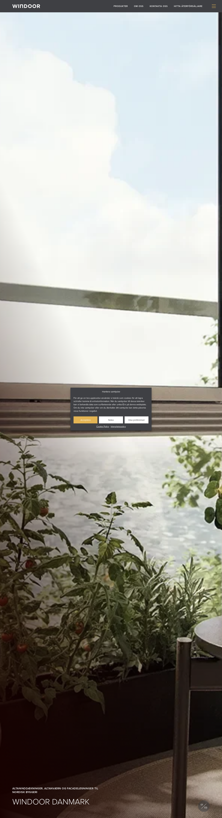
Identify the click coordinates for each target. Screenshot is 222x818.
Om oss (139, 6)
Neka (111, 419)
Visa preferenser (136, 419)
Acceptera (85, 419)
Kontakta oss (159, 6)
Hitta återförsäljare (188, 6)
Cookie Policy (102, 426)
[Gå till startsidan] (26, 6)
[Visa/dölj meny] (214, 6)
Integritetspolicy (118, 426)
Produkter (121, 6)
